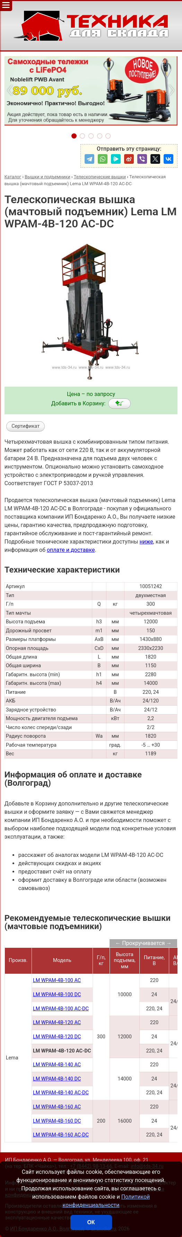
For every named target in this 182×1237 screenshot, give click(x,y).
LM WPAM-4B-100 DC (57, 995)
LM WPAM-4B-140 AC (57, 1065)
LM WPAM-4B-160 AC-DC (61, 1135)
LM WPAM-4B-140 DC (57, 1079)
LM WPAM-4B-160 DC (57, 1121)
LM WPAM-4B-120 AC (57, 1023)
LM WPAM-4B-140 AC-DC (61, 1093)
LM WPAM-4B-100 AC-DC (61, 1009)
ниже (146, 541)
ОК (91, 1222)
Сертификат (25, 426)
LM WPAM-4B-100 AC (57, 980)
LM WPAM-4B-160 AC (57, 1107)
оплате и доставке (71, 550)
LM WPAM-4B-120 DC (57, 1037)
